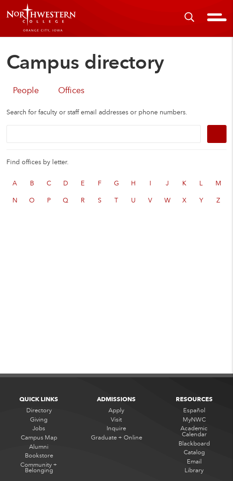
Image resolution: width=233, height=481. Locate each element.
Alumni (38, 446)
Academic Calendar (194, 431)
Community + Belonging (38, 467)
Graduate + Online (116, 437)
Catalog (194, 452)
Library (194, 470)
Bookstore (39, 455)
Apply (116, 410)
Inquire (116, 428)
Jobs (38, 428)
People (26, 90)
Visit (116, 419)
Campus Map (39, 437)
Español (194, 410)
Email (194, 461)
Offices (71, 90)
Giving (39, 419)
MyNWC (194, 419)
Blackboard (194, 443)
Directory (39, 410)
